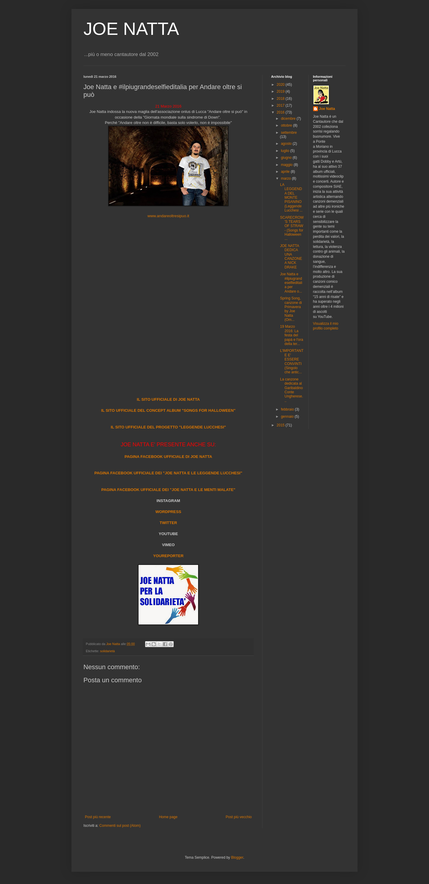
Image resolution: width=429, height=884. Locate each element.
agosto (287, 144)
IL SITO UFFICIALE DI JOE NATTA (168, 399)
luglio (285, 151)
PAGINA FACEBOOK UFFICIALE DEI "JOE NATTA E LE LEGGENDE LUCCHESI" (168, 473)
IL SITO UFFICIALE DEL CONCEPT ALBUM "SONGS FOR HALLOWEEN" (168, 410)
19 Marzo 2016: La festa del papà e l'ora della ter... (291, 335)
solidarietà (107, 651)
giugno (287, 158)
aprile (286, 172)
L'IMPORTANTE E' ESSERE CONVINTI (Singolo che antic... (292, 361)
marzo (286, 178)
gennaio (288, 416)
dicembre (289, 118)
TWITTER (168, 523)
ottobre (287, 125)
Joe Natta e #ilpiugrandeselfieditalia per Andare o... (291, 282)
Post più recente (98, 817)
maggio (287, 165)
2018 (281, 99)
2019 (281, 91)
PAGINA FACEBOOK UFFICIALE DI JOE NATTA (168, 456)
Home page (168, 817)
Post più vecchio (239, 817)
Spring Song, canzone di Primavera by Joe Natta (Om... (291, 309)
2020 (281, 85)
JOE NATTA (131, 29)
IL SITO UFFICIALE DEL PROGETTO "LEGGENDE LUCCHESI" (168, 427)
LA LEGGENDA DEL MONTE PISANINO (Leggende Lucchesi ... (291, 197)
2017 (281, 105)
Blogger (237, 857)
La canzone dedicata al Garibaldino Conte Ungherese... (291, 390)
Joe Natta (327, 109)
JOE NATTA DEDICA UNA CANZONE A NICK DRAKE (291, 256)
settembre (289, 132)
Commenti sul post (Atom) (120, 826)
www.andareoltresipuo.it (168, 216)
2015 (281, 425)
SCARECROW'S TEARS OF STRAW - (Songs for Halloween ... (292, 228)
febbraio (288, 409)
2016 (281, 112)
